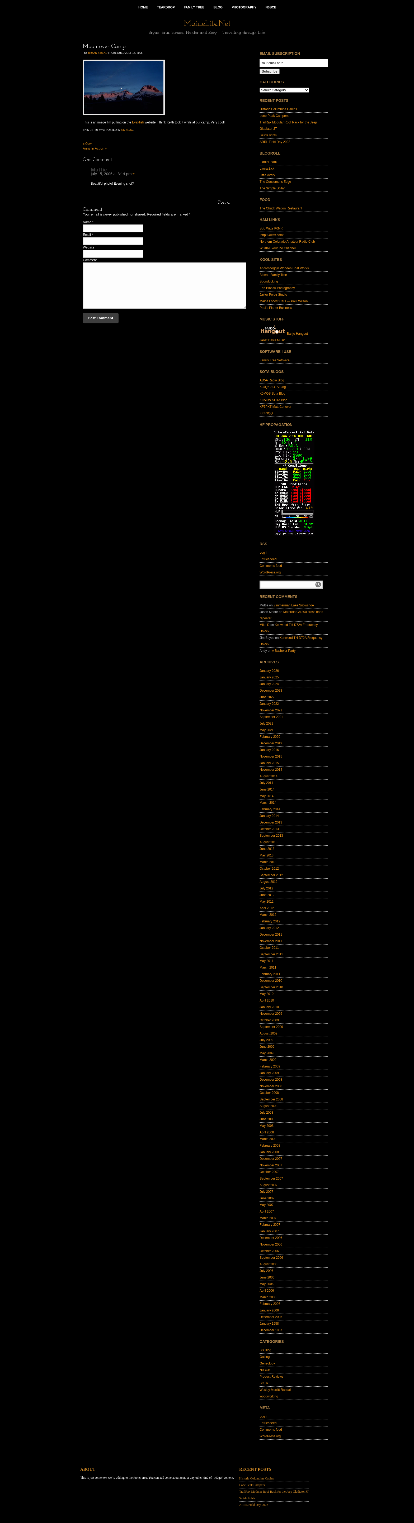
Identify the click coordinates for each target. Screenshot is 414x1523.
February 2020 (270, 737)
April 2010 (267, 1000)
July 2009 (266, 1040)
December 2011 (271, 934)
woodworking (269, 1396)
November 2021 (271, 710)
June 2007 (267, 1198)
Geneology (267, 1363)
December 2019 (271, 743)
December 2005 (271, 1317)
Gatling (265, 1357)
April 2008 (267, 1132)
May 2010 (267, 994)
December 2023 (271, 690)
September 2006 (271, 1257)
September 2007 (271, 1178)
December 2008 (271, 1079)
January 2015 (269, 763)
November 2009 (271, 1014)
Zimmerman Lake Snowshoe (294, 605)
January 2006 (269, 1310)
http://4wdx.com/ (272, 235)
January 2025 (269, 677)
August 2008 (268, 1106)
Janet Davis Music (272, 340)
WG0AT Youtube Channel (277, 248)
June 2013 (267, 849)
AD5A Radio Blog (272, 380)
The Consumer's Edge (275, 182)
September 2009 (271, 1027)
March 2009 (268, 1060)
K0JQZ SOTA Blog (273, 387)
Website (88, 247)
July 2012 (266, 888)
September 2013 (271, 835)
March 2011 (268, 967)
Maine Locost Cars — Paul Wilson (284, 301)
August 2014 (268, 776)
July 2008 (266, 1112)
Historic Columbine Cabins (278, 109)
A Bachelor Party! (284, 651)
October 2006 (269, 1251)
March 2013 (268, 862)
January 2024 (269, 684)
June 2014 (267, 789)
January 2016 (269, 750)
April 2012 (267, 908)
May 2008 (267, 1126)
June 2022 (267, 697)
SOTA (264, 1383)
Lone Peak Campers (274, 116)
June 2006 (267, 1277)
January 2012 (269, 928)
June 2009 (267, 1046)
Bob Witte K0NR (271, 228)
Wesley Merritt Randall (275, 1390)
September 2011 (271, 954)
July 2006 (266, 1271)
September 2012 (271, 875)
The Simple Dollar (272, 188)
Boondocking (269, 281)
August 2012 (268, 882)
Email (87, 235)
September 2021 (271, 717)
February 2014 (270, 809)
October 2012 (269, 868)
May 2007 (267, 1205)
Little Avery (267, 175)
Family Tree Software (274, 360)
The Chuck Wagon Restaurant (281, 208)
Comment (90, 260)
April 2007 (267, 1211)
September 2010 (271, 987)
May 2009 (267, 1053)
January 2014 (269, 816)
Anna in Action (95, 148)
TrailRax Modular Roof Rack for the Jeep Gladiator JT (274, 1491)
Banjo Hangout (284, 334)
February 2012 (270, 921)
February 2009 (270, 1066)
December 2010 (271, 981)
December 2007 (271, 1159)
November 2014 (271, 770)
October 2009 (269, 1020)
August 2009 (268, 1033)
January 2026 (269, 671)
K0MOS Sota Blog (272, 393)
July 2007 (266, 1192)
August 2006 (268, 1264)
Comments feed (271, 566)
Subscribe (269, 71)
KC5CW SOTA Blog (273, 400)
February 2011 (270, 974)
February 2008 (270, 1145)
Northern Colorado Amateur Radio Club (287, 241)
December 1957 (271, 1330)
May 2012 (267, 901)
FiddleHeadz (268, 162)
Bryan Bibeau (97, 52)
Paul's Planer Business (276, 308)
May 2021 (267, 730)
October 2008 (269, 1093)
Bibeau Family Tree (273, 275)
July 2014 (266, 783)
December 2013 (271, 822)
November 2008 (271, 1086)
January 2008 (269, 1152)
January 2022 (269, 704)
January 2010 (269, 1007)
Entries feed (268, 559)
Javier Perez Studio (273, 294)
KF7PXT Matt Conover (275, 407)
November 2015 (271, 756)
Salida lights (268, 135)
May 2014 (267, 796)
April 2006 (267, 1290)
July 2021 (266, 723)
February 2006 (270, 1304)
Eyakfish (138, 122)
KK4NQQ (266, 413)
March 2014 (268, 802)
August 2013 (268, 842)
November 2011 (271, 941)
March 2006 (268, 1297)
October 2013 (269, 829)
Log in (264, 552)
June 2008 (267, 1119)
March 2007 (268, 1218)
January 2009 (269, 1073)
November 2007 (271, 1165)
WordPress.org (270, 572)
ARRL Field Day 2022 (275, 142)
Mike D (264, 625)
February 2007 (270, 1225)
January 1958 (269, 1323)
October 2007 (269, 1172)
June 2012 (267, 895)
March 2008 (268, 1139)
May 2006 (267, 1284)
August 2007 (268, 1185)
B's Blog (127, 129)
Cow (87, 143)
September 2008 (271, 1099)
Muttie (99, 169)
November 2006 (271, 1244)
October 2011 (269, 948)
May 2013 (267, 855)
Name (87, 222)
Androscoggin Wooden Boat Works (284, 268)
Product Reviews (271, 1376)
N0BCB (265, 1370)
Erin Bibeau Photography (277, 288)
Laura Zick (267, 168)
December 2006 (271, 1238)
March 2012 (268, 915)
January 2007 (269, 1231)
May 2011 (267, 961)
